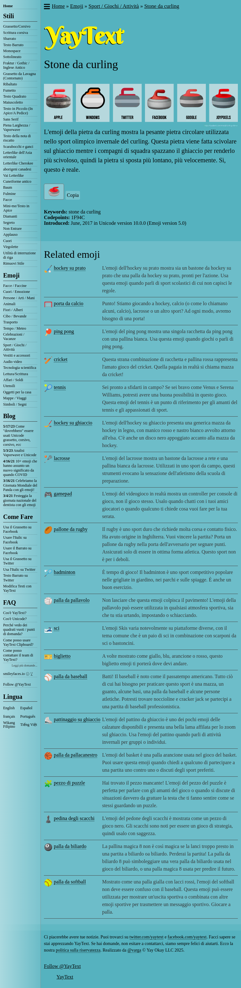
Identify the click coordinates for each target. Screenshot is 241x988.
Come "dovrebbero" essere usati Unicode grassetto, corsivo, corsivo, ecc (18, 435)
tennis (60, 387)
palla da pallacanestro (75, 755)
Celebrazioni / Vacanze (13, 336)
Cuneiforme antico (17, 181)
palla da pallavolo (71, 600)
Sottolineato (12, 57)
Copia (73, 195)
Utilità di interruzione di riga (19, 255)
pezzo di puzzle (69, 783)
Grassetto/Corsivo (16, 26)
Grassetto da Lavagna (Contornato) (19, 76)
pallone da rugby (71, 529)
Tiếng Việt (28, 724)
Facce (7, 199)
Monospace (11, 51)
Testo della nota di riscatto (17, 138)
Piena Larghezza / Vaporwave (16, 127)
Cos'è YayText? (14, 613)
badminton (64, 572)
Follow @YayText (17, 684)
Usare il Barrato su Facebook (17, 550)
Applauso (10, 234)
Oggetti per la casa (17, 392)
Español (26, 708)
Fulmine (9, 194)
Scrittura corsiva (15, 32)
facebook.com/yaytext (187, 937)
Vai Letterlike (13, 175)
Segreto (9, 222)
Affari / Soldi (13, 380)
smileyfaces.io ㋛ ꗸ (18, 674)
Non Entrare (12, 228)
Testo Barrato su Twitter (15, 577)
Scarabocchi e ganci (18, 146)
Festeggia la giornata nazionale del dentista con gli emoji (19, 500)
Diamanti (10, 216)
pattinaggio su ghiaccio (77, 719)
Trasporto (10, 322)
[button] (46, 7)
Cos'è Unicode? (15, 619)
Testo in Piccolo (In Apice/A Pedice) (18, 110)
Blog (9, 416)
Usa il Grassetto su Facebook (17, 529)
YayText (64, 977)
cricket (60, 359)
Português (27, 716)
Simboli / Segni (15, 404)
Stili (8, 16)
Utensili (9, 386)
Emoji (11, 275)
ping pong (64, 331)
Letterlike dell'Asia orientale (17, 154)
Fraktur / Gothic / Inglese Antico (16, 65)
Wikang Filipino (9, 725)
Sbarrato (9, 38)
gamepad (63, 493)
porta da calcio (68, 303)
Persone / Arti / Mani (19, 298)
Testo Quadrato (14, 96)
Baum (7, 187)
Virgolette (10, 247)
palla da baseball (70, 676)
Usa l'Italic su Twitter (19, 569)
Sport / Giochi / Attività (14, 347)
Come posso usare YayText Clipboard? (18, 642)
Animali (9, 304)
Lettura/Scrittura (15, 374)
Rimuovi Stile (13, 263)
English (9, 708)
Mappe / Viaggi (14, 398)
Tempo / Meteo (14, 328)
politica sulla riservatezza (78, 950)
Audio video (12, 361)
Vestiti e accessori (16, 355)
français (9, 716)
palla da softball (70, 881)
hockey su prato (69, 268)
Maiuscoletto (13, 102)
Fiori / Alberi (13, 310)
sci (56, 628)
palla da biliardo (70, 846)
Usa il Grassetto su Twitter (17, 561)
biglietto (62, 656)
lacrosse (62, 458)
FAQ (9, 602)
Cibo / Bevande (15, 316)
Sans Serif (11, 119)
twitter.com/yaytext (146, 937)
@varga (134, 950)
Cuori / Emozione (16, 291)
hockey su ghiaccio (73, 422)
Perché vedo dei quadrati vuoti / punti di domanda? (19, 629)
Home (8, 6)
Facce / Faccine (15, 285)
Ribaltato (10, 84)
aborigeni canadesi (17, 169)
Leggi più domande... (24, 665)
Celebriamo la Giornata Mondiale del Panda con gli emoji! (20, 485)
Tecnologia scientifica (19, 367)
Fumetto (9, 90)
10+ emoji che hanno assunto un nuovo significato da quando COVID (20, 468)
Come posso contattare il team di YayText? (18, 655)
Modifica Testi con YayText (17, 588)
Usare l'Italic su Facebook (15, 539)
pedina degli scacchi (74, 818)
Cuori (7, 241)
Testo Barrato (13, 45)
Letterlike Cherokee (18, 163)
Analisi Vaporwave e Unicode (19, 452)
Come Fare (18, 516)
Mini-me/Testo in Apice (16, 208)
